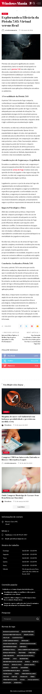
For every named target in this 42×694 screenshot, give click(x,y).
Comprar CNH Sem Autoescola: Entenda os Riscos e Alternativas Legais (20, 458)
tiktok (14, 676)
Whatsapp (7, 682)
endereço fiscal (9, 649)
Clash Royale (17, 637)
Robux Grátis (29, 664)
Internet (6, 658)
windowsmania (11, 30)
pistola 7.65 (16, 69)
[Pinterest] (32, 326)
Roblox (6, 664)
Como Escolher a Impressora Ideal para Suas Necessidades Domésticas (20, 599)
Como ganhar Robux (10, 640)
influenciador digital (25, 655)
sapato (5, 667)
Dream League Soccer (28, 643)
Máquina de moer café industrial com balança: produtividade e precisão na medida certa (18, 419)
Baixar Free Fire (28, 631)
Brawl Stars (28, 634)
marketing (24, 658)
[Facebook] (20, 326)
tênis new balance (10, 679)
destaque (25, 640)
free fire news (8, 655)
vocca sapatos (33, 679)
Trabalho (23, 676)
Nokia (27, 661)
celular (6, 637)
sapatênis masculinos (11, 670)
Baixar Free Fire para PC (12, 634)
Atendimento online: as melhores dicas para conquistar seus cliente (19, 593)
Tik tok (6, 676)
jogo (15, 658)
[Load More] (21, 507)
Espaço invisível (9, 652)
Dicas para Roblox (10, 643)
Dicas (5, 13)
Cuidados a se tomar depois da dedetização (17, 589)
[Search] (33, 3)
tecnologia (7, 673)
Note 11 (35, 661)
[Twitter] (26, 326)
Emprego (23, 646)
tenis (17, 673)
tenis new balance (29, 673)
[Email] (37, 326)
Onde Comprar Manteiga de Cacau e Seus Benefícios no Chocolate (20, 496)
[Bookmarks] (30, 3)
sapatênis (24, 667)
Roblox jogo (16, 664)
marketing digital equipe (12, 661)
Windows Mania (14, 3)
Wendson (7, 425)
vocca (22, 679)
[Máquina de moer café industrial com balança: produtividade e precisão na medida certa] (21, 401)
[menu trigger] (38, 3)
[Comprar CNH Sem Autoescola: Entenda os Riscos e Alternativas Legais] (21, 442)
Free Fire (32, 652)
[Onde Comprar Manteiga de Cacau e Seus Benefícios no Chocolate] (21, 480)
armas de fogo (18, 170)
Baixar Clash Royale (11, 631)
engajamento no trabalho (28, 649)
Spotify (26, 670)
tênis (32, 676)
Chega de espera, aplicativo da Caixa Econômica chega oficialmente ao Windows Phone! (21, 604)
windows (17, 682)
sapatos (14, 667)
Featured (22, 652)
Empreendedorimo (10, 646)
